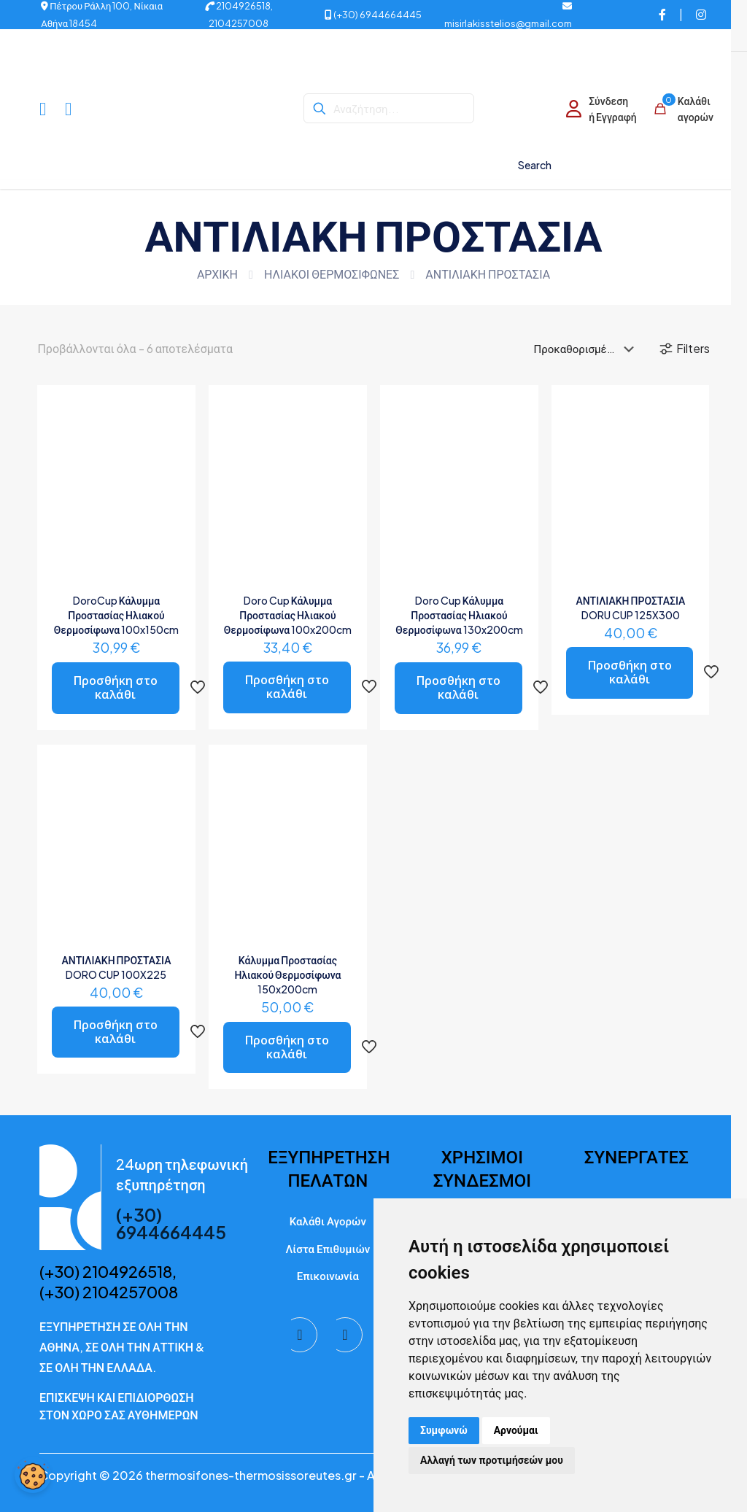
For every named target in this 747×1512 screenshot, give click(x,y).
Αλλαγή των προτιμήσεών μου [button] (491, 1460)
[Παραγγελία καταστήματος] (587, 349)
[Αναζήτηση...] (388, 108)
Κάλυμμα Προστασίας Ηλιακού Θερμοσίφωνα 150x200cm (287, 974)
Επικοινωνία (328, 1275)
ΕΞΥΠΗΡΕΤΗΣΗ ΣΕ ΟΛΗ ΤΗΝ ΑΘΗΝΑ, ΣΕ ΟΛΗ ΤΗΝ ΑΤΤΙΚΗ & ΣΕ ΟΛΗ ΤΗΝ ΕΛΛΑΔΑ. (121, 1347)
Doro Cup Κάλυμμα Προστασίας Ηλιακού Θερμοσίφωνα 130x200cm (458, 615)
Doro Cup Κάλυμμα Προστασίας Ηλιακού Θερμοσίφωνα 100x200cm (288, 615)
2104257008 (238, 23)
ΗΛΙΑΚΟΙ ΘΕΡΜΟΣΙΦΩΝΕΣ (331, 274)
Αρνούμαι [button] (516, 1430)
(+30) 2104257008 (108, 1292)
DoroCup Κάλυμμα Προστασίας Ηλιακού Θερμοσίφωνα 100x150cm (116, 615)
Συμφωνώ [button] (444, 1430)
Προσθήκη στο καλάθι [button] (116, 687)
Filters (684, 349)
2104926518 (238, 6)
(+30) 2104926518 (105, 1271)
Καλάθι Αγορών (328, 1221)
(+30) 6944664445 (373, 14)
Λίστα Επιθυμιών (327, 1248)
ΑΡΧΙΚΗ (217, 274)
